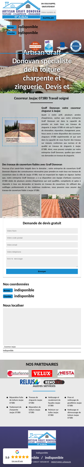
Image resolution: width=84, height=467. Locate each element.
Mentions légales (61, 462)
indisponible (28, 26)
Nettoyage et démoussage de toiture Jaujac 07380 (74, 413)
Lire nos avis (17, 461)
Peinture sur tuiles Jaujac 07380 (53, 412)
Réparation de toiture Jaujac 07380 (35, 410)
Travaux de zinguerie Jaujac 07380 (35, 400)
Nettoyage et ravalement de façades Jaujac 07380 (54, 401)
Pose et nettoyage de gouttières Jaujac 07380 (75, 401)
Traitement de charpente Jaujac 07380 (15, 410)
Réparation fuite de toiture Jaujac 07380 (16, 400)
